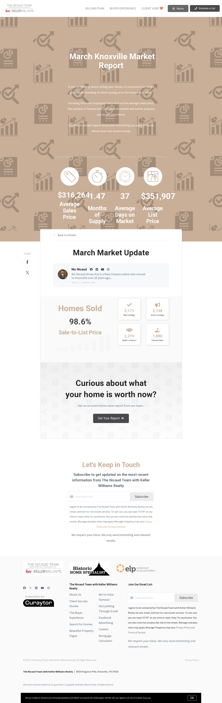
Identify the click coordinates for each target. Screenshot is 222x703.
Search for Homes (80, 624)
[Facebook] (24, 588)
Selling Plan (94, 8)
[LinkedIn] (36, 588)
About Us (75, 594)
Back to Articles (67, 235)
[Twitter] (30, 588)
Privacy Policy (192, 660)
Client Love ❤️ (152, 8)
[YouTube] (42, 588)
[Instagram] (48, 588)
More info (147, 698)
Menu (178, 8)
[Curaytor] (38, 605)
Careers (103, 629)
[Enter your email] (101, 497)
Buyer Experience (123, 8)
